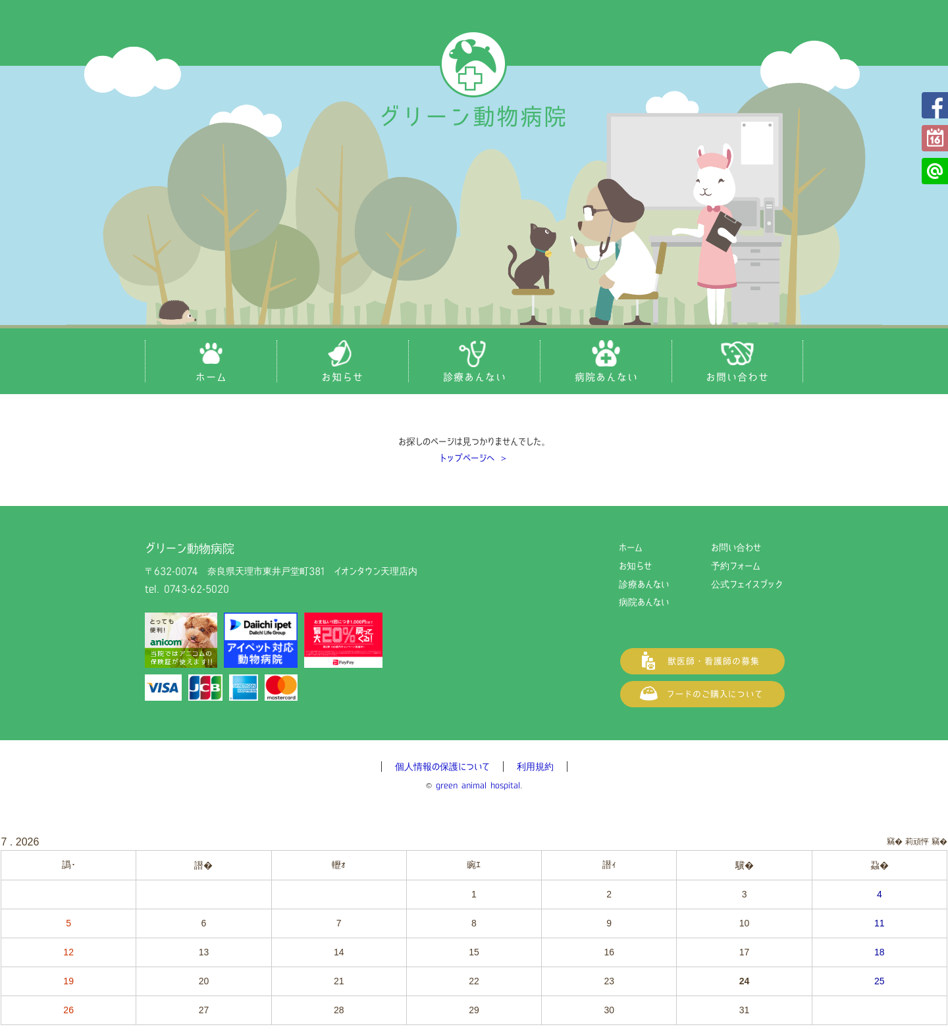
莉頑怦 (917, 841)
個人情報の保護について (442, 766)
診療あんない (644, 584)
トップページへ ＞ (474, 458)
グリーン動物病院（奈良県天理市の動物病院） (474, 80)
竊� (939, 841)
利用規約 (535, 766)
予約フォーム (935, 138)
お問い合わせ (736, 547)
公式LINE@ (935, 171)
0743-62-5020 (196, 588)
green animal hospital (478, 785)
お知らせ (635, 565)
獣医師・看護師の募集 (702, 661)
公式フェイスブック (935, 105)
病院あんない (644, 602)
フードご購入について (702, 694)
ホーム (631, 547)
